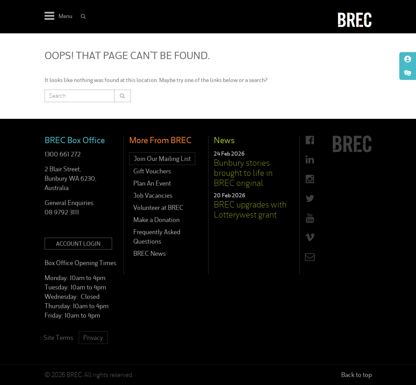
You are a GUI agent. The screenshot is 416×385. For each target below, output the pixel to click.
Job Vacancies (152, 195)
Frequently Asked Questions (156, 236)
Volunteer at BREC (158, 207)
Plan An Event (152, 183)
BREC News (149, 253)
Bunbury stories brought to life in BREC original (243, 173)
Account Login (78, 243)
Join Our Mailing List (162, 158)
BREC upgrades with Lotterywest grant (250, 209)
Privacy (93, 337)
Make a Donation (156, 219)
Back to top (356, 374)
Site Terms (58, 337)
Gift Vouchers (152, 171)
